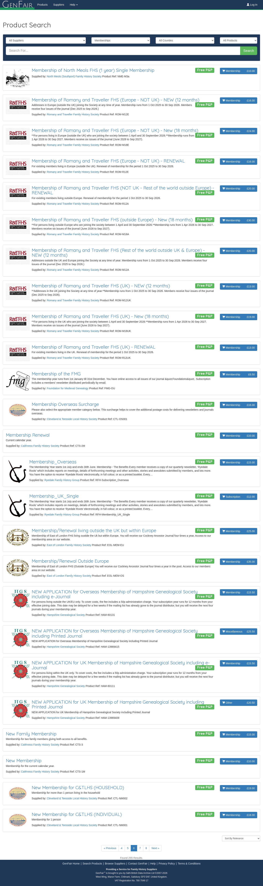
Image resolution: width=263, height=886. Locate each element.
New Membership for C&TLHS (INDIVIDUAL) (77, 814)
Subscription (238, 497)
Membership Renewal (28, 435)
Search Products (92, 863)
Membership (238, 71)
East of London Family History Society (69, 545)
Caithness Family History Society (40, 445)
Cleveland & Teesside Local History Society (72, 419)
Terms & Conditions (189, 863)
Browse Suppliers (115, 863)
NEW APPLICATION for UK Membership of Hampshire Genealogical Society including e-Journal (121, 665)
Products (42, 4)
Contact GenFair (137, 863)
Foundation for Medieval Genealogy (67, 388)
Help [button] (74, 4)
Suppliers (58, 4)
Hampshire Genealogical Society (66, 614)
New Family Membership (31, 734)
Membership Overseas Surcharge (65, 404)
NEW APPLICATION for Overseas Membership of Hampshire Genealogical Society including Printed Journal (115, 633)
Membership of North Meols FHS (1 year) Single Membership (93, 70)
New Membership (23, 760)
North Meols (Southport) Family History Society (74, 76)
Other (238, 703)
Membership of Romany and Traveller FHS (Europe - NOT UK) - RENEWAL (108, 161)
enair (17, 4)
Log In (252, 4)
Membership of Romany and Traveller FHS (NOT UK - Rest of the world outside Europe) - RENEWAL (123, 190)
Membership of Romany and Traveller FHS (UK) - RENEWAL (93, 347)
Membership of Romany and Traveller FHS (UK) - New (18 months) (100, 316)
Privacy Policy (166, 863)
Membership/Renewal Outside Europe (70, 561)
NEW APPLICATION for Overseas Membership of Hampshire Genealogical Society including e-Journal (115, 594)
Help (153, 863)
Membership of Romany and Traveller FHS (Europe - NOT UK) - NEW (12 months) (115, 100)
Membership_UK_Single (54, 496)
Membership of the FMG (56, 374)
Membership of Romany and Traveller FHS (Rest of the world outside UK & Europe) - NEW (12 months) (118, 252)
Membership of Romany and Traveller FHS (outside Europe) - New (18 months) (112, 219)
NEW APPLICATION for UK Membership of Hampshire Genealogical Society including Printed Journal (118, 704)
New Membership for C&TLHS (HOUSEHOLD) (78, 787)
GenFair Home (71, 863)
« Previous (110, 848)
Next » (155, 848)
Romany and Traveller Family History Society (73, 114)
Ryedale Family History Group (61, 480)
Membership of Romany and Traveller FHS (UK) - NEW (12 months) (101, 286)
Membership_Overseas (52, 462)
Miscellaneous (238, 631)
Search (248, 51)
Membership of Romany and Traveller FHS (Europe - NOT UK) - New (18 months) (115, 130)
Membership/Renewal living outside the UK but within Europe (94, 530)
